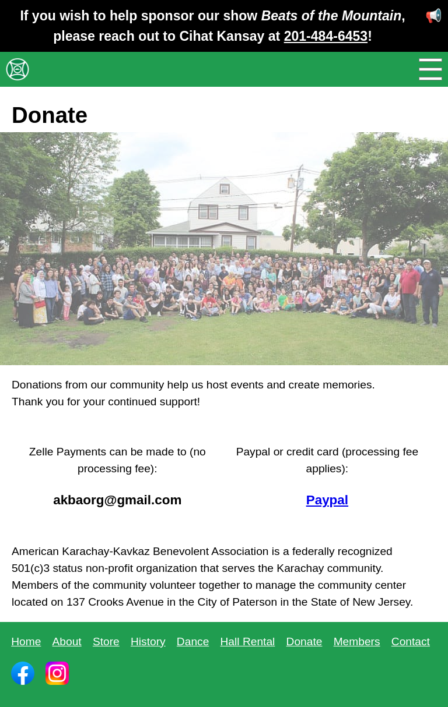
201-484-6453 (326, 36)
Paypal (327, 500)
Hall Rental (247, 641)
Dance (193, 641)
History (148, 641)
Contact (410, 641)
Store (106, 641)
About (67, 641)
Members (357, 641)
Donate (304, 641)
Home (26, 641)
